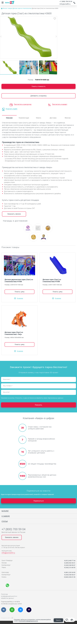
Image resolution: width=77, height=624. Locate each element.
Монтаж (68, 118)
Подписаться (38, 501)
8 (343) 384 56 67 (69, 565)
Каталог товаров (8, 8)
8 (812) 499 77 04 (69, 560)
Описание (9, 118)
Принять (58, 620)
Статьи (5, 521)
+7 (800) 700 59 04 (66, 1)
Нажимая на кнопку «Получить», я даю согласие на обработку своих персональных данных (32, 398)
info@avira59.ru (65, 4)
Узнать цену (19, 292)
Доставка (53, 118)
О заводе (6, 516)
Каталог (5, 511)
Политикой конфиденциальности (28, 621)
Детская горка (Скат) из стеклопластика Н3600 (45, 8)
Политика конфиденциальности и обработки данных (9, 596)
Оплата (38, 118)
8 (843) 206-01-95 (69, 577)
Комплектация (24, 118)
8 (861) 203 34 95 (69, 572)
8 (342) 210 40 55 (69, 567)
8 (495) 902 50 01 (69, 563)
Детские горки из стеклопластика (22, 8)
